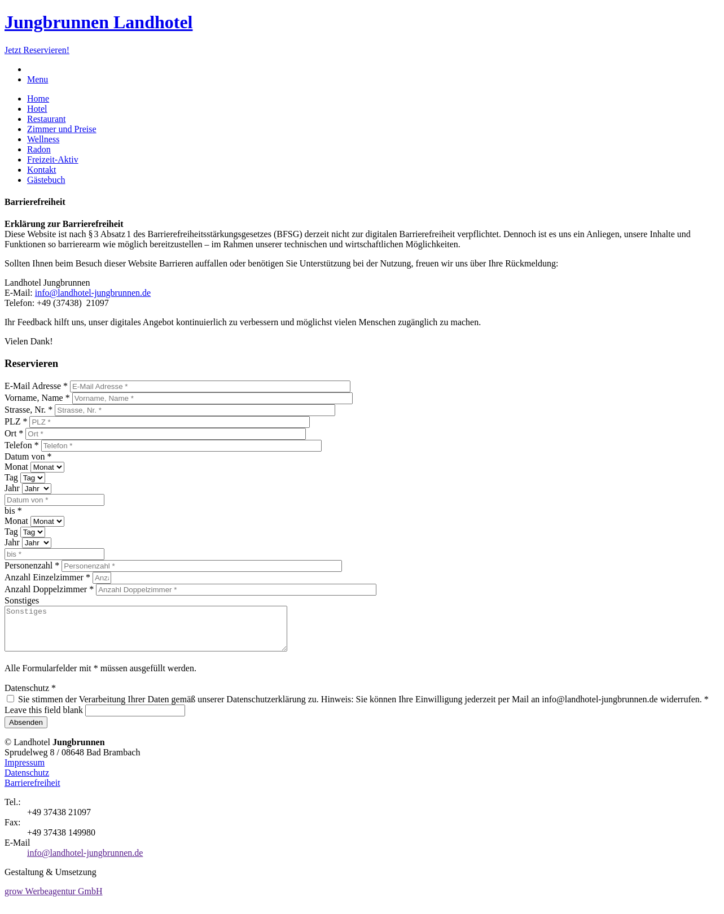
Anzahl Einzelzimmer (47, 577)
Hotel (37, 108)
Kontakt (41, 169)
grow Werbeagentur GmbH (53, 899)
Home (38, 98)
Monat (17, 466)
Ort (14, 433)
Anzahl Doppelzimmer (49, 589)
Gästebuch (46, 180)
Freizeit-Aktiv (52, 159)
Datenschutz (30, 696)
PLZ (16, 421)
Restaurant (46, 119)
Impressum (25, 771)
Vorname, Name (37, 398)
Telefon (22, 445)
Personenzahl (32, 565)
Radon (39, 149)
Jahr (13, 488)
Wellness (43, 139)
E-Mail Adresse (36, 386)
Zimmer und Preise (61, 129)
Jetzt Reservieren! (37, 50)
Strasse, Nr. (28, 409)
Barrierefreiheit (32, 791)
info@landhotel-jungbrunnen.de (93, 293)
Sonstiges (22, 600)
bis (13, 510)
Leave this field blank (45, 718)
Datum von (28, 456)
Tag (12, 477)
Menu (37, 79)
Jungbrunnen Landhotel (98, 22)
